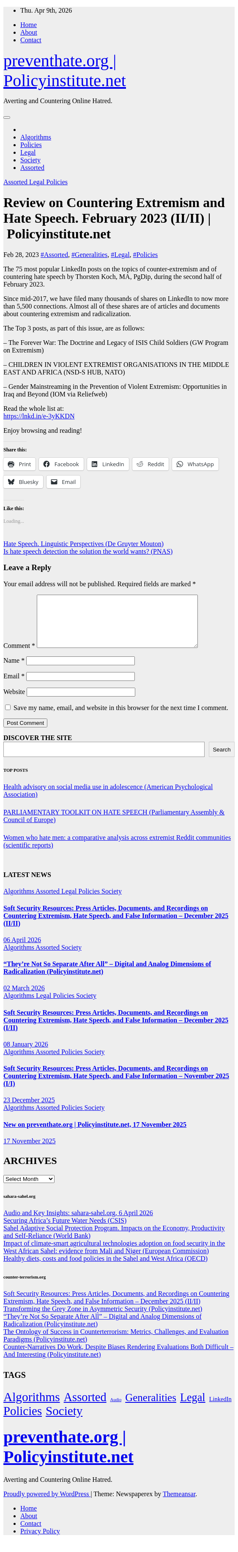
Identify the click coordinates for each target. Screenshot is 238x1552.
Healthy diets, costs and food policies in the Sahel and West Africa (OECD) (105, 1268)
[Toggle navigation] (6, 117)
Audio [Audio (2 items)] (116, 1409)
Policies (31, 144)
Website (14, 701)
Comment (19, 655)
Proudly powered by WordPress (46, 1504)
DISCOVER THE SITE (37, 747)
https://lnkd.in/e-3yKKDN (38, 416)
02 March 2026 (24, 998)
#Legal (120, 254)
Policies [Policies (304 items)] (22, 1421)
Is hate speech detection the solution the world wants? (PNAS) (87, 551)
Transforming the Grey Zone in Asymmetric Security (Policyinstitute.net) (102, 1318)
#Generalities (89, 254)
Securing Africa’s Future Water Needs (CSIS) (64, 1230)
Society (30, 160)
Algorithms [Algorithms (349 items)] (31, 1407)
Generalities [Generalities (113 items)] (150, 1407)
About (28, 32)
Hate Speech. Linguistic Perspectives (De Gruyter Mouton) (83, 543)
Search (221, 760)
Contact (30, 40)
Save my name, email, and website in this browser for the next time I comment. (121, 717)
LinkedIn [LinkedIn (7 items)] (220, 1409)
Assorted (32, 167)
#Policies (145, 254)
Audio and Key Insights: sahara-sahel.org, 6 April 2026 (78, 1223)
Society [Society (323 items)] (64, 1421)
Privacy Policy (40, 1541)
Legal (28, 152)
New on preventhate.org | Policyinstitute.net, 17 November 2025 (94, 1134)
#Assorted (54, 254)
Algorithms (35, 137)
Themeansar (179, 1504)
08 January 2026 (25, 1054)
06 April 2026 (22, 950)
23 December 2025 (29, 1110)
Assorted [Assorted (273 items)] (85, 1407)
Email (14, 686)
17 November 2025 (29, 1151)
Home (28, 24)
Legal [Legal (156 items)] (192, 1408)
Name (14, 670)
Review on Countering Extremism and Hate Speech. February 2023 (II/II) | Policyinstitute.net (114, 218)
